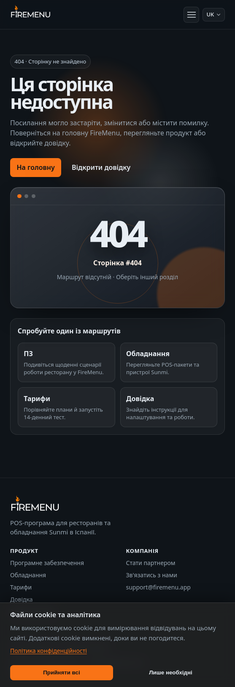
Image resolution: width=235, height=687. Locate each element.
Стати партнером (151, 563)
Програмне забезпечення (47, 563)
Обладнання (28, 575)
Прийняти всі (61, 672)
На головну (35, 167)
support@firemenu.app (158, 587)
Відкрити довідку (101, 167)
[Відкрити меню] (192, 15)
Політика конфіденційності (48, 651)
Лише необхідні (170, 672)
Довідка (21, 599)
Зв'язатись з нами (151, 575)
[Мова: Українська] (214, 14)
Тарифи (21, 587)
